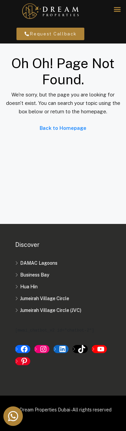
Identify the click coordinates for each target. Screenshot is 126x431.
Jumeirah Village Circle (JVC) (50, 310)
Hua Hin (29, 286)
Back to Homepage (63, 128)
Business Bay (34, 275)
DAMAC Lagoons (38, 263)
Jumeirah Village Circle (44, 298)
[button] (117, 9)
